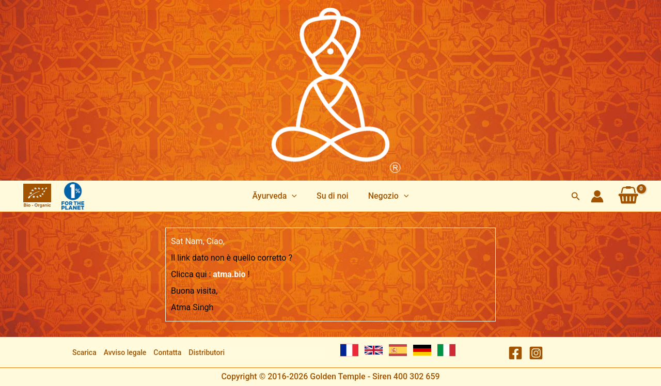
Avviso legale (125, 352)
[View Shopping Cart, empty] (628, 196)
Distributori (206, 352)
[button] (575, 196)
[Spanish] (398, 350)
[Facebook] (515, 353)
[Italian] (446, 350)
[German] (422, 350)
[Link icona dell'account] (597, 196)
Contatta (167, 352)
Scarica (84, 352)
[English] (374, 350)
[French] (349, 350)
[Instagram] (536, 353)
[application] (295, 196)
